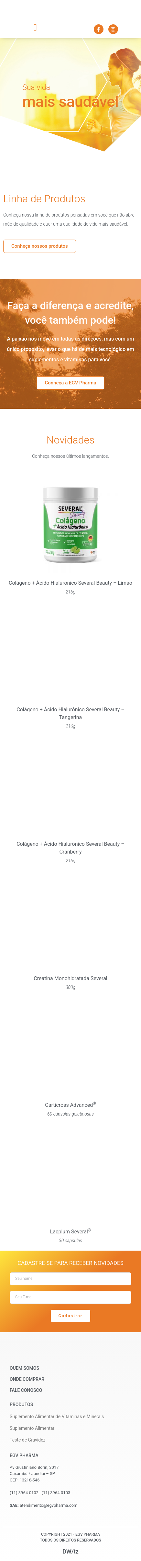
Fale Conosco (26, 1390)
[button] (35, 27)
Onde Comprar (27, 1379)
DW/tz (70, 1551)
